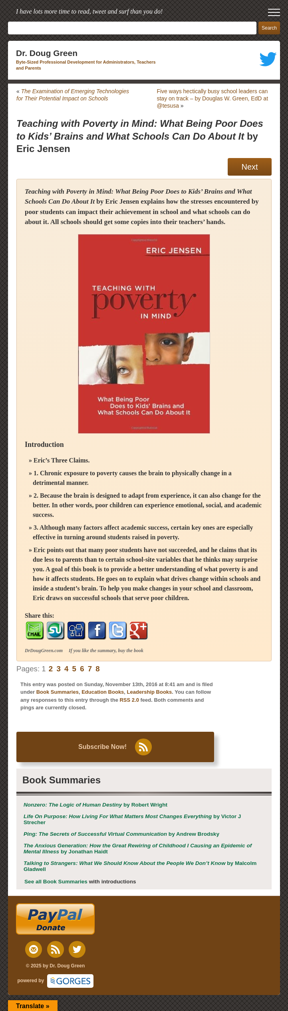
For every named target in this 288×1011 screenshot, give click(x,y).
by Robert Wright (95, 805)
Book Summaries (57, 692)
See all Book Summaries (55, 882)
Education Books (102, 692)
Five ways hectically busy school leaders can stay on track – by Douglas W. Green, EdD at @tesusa (212, 98)
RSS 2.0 (129, 700)
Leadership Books (149, 692)
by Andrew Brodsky (121, 834)
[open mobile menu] (274, 12)
